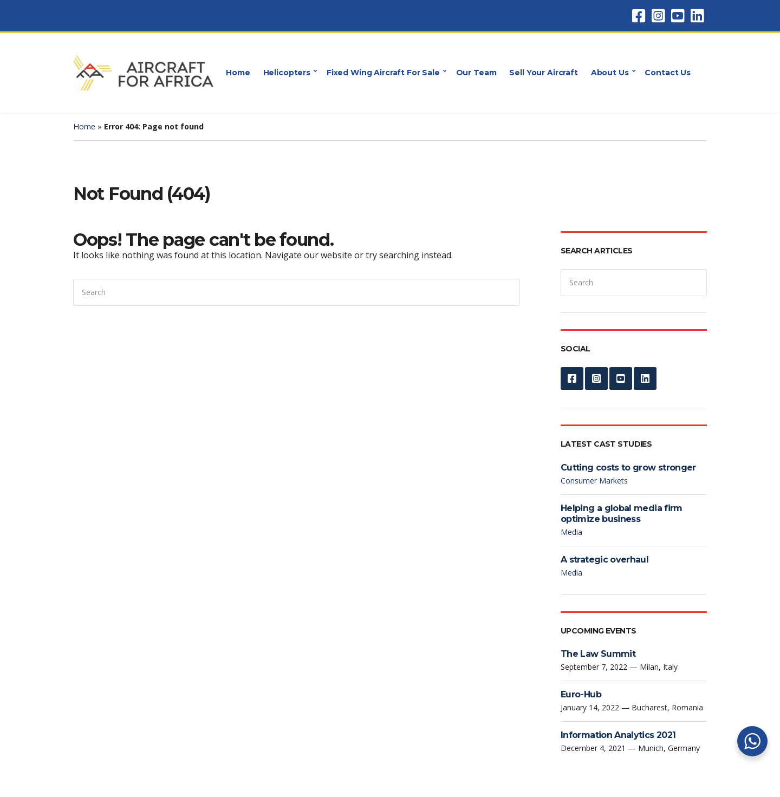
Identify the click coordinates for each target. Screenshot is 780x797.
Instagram (658, 15)
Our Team (476, 72)
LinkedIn (697, 15)
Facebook (638, 15)
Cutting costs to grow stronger (628, 467)
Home (238, 72)
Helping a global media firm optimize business (621, 513)
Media (571, 532)
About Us (610, 72)
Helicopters (286, 72)
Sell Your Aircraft (543, 72)
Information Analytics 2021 (618, 735)
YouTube (677, 15)
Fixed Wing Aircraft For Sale (383, 72)
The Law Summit (598, 654)
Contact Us (668, 72)
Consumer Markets (594, 480)
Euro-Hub (581, 694)
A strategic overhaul (604, 559)
